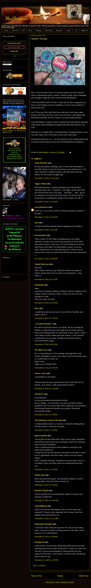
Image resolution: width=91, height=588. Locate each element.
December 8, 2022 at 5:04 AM (46, 259)
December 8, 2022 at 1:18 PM (46, 415)
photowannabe (41, 436)
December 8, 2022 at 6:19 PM (46, 485)
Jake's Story (48, 30)
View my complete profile (14, 218)
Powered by (14, 56)
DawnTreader (40, 235)
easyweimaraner (41, 207)
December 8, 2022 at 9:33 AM (46, 368)
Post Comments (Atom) (65, 582)
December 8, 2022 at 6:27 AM (46, 279)
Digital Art (84, 30)
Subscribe (14, 51)
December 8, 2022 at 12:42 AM (46, 178)
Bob (23, 30)
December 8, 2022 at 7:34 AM (46, 318)
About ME (15, 30)
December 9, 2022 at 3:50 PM (46, 537)
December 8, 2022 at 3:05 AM (46, 217)
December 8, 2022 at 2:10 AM (46, 202)
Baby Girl (59, 30)
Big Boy (38, 30)
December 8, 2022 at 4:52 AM (46, 230)
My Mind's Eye (41, 350)
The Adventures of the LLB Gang (48, 420)
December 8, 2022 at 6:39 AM (46, 303)
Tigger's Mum (40, 184)
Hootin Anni (40, 475)
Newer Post (36, 576)
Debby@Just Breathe (43, 524)
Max (76, 30)
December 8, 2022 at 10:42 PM (46, 500)
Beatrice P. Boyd (41, 490)
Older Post (83, 576)
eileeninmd (39, 285)
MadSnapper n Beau (12, 216)
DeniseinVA (39, 542)
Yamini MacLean (42, 264)
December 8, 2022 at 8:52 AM (46, 344)
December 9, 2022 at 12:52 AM (46, 518)
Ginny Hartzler (41, 163)
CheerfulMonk (41, 506)
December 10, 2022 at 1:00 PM (46, 560)
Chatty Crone (40, 373)
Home (6, 30)
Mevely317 (39, 394)
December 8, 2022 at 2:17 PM (46, 469)
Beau (30, 30)
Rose (36, 308)
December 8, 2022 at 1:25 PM (46, 430)
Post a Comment (39, 565)
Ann (36, 223)
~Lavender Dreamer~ (43, 324)
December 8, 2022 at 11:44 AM (46, 389)
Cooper (68, 30)
